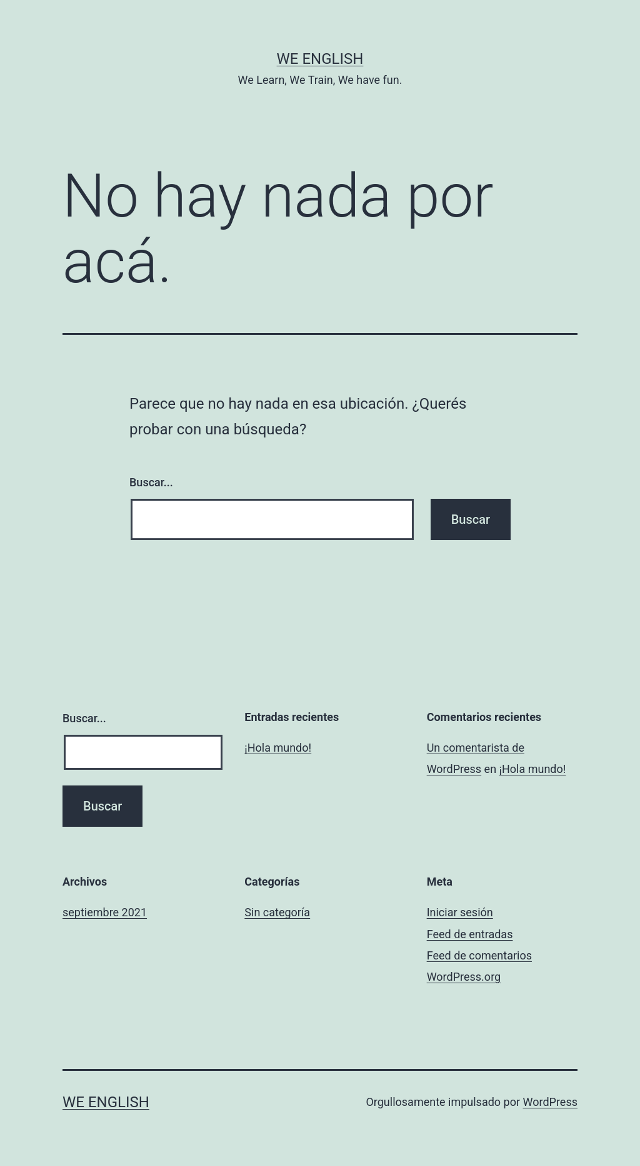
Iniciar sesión (460, 912)
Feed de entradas (470, 934)
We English (320, 59)
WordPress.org (464, 976)
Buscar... (151, 482)
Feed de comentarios (479, 955)
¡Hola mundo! (277, 747)
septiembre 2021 (104, 912)
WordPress (550, 1101)
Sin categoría (277, 912)
